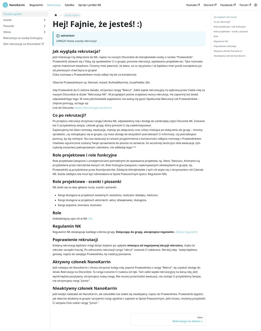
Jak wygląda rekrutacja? (225, 16)
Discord (210, 5)
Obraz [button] (7, 32)
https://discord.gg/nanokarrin (93, 108)
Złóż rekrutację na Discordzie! (23, 44)
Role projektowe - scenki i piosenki (231, 31)
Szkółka (69, 5)
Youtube (193, 5)
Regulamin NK (221, 41)
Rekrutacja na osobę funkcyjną (22, 38)
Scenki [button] (7, 20)
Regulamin (36, 5)
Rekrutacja (54, 5)
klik (90, 218)
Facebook (228, 5)
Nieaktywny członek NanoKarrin (230, 55)
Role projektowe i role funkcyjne (230, 26)
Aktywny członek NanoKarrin (228, 50)
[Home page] (56, 15)
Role (216, 36)
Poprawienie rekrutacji (225, 46)
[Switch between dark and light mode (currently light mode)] (255, 5)
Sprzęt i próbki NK (89, 5)
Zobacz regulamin (186, 232)
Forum (245, 5)
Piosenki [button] (8, 26)
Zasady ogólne (12, 14)
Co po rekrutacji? (222, 21)
